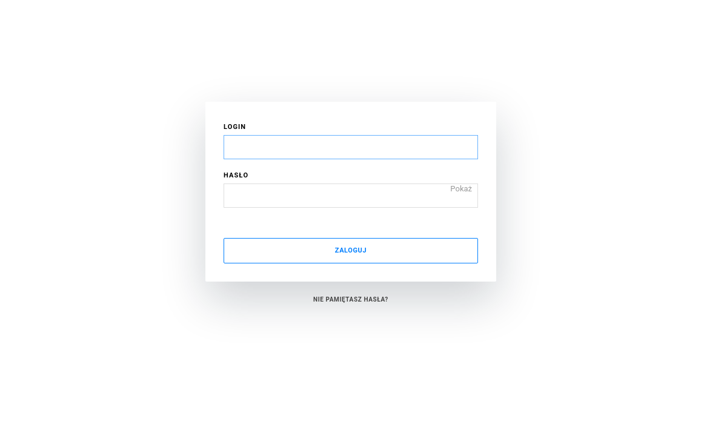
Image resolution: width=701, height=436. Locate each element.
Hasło (236, 175)
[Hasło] (351, 195)
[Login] (351, 147)
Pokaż (461, 188)
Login (235, 127)
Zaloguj (350, 250)
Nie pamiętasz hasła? (350, 299)
